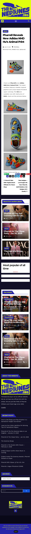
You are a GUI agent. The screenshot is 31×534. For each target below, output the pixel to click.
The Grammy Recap (13, 251)
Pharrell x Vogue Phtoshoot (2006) (12, 466)
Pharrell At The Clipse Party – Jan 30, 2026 (14, 232)
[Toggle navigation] (16, 21)
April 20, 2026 (10, 306)
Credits (3, 407)
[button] (28, 21)
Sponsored (9, 299)
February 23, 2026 (11, 325)
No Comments (8, 309)
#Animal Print (7, 49)
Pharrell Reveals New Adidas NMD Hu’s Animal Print (13, 38)
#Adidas (16, 47)
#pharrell (22, 49)
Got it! (15, 531)
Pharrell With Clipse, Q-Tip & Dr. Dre (12, 462)
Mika (20, 343)
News (5, 31)
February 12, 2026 (11, 343)
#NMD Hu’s (15, 49)
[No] (29, 529)
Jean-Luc (19, 306)
